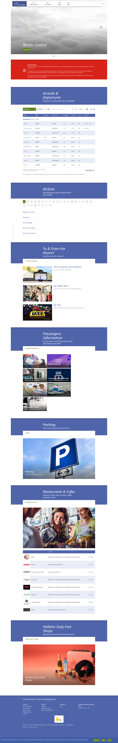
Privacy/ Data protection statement (56, 725)
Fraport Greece (26, 708)
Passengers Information (32, 348)
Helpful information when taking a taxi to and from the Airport (69, 308)
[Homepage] (19, 3)
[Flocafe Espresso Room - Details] (90, 572)
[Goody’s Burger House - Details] (90, 587)
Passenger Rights (27, 712)
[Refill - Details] (90, 610)
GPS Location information (67, 267)
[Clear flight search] (73, 109)
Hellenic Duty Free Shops (32, 639)
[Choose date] (87, 109)
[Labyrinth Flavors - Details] (90, 602)
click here (44, 75)
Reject (103, 740)
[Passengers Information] (13, 230)
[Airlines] (13, 226)
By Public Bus (61, 286)
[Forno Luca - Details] (90, 580)
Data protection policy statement (37, 725)
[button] (103, 3)
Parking (27, 433)
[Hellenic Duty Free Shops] (13, 237)
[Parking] (13, 232)
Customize (96, 740)
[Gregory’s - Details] (90, 595)
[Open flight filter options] (92, 109)
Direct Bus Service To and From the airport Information (67, 289)
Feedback (43, 707)
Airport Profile (26, 710)
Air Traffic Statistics (27, 707)
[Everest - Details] (90, 565)
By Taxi (57, 305)
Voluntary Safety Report (47, 710)
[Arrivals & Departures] (13, 224)
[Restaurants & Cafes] (13, 234)
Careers (25, 714)
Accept (109, 740)
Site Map (25, 725)
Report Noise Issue (46, 708)
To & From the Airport (31, 261)
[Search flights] (76, 109)
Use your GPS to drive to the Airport (62, 270)
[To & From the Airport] (13, 228)
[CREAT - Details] (90, 557)
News (61, 707)
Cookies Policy (69, 725)
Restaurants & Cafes (31, 502)
